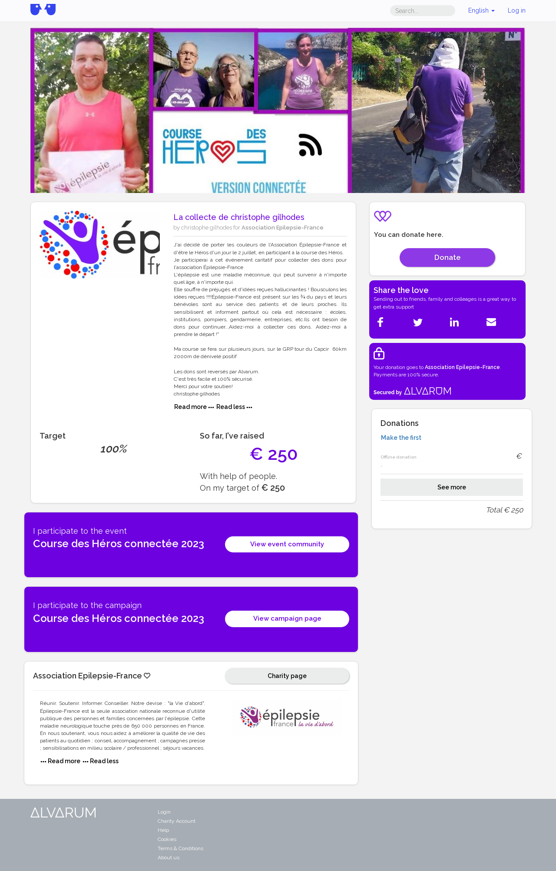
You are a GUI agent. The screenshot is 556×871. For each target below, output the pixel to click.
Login (164, 812)
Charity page (287, 675)
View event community (287, 544)
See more (451, 487)
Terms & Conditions (180, 848)
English (481, 10)
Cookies (167, 839)
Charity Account (176, 821)
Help (163, 830)
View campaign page (287, 618)
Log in (517, 10)
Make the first (401, 437)
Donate (447, 257)
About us (168, 857)
